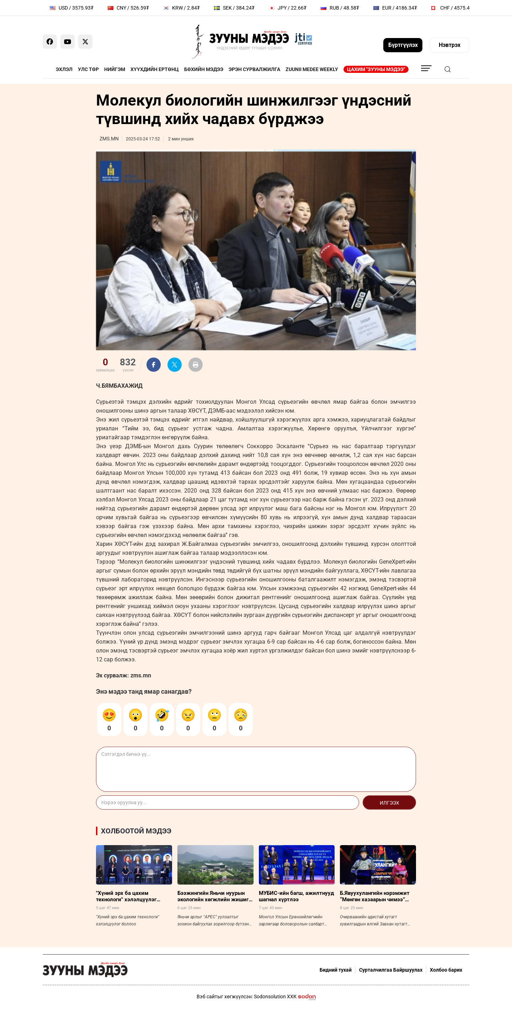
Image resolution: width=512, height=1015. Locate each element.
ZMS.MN (109, 138)
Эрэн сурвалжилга (254, 69)
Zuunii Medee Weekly (312, 69)
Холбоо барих (446, 970)
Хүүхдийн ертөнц (154, 69)
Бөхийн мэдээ (203, 69)
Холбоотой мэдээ (136, 831)
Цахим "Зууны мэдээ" (376, 69)
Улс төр (88, 69)
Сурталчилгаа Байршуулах (390, 970)
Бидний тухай (336, 970)
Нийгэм (114, 69)
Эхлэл (64, 69)
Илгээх (389, 803)
